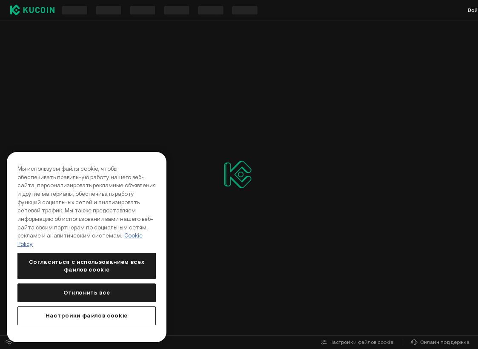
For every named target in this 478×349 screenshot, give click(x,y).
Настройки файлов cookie (357, 342)
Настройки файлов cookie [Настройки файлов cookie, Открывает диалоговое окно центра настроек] (87, 315)
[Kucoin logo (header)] (32, 10)
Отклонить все (86, 292)
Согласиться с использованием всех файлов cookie (87, 266)
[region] (86, 247)
